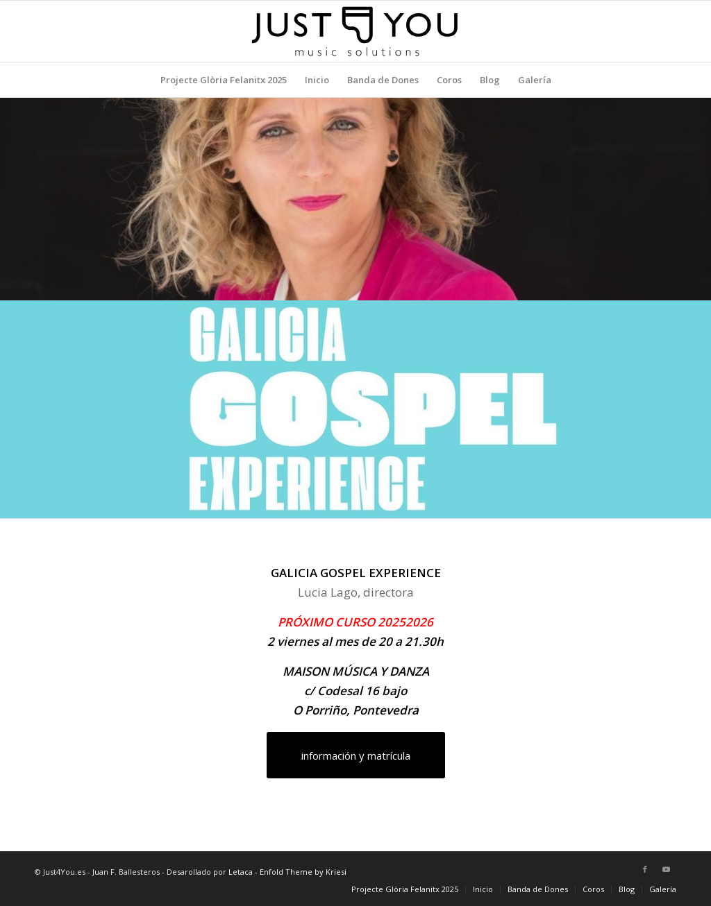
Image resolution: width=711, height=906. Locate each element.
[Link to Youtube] (665, 869)
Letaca (240, 871)
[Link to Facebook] (645, 869)
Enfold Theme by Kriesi (303, 871)
